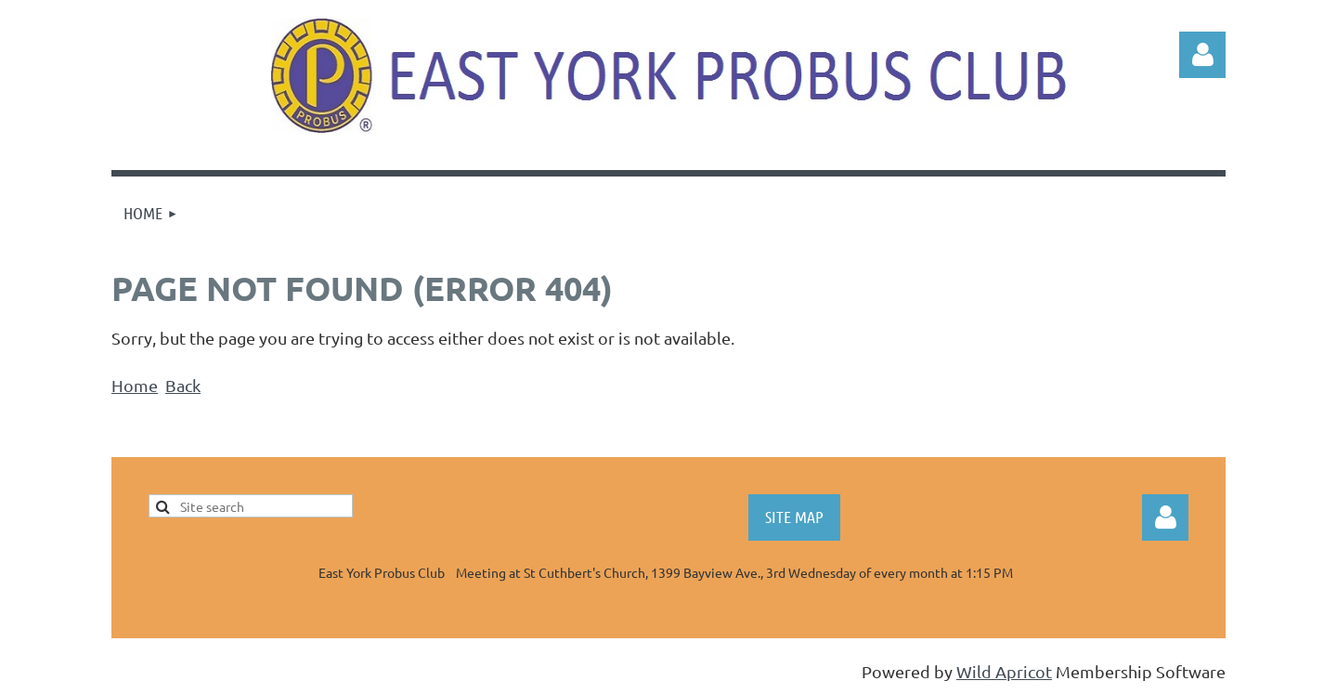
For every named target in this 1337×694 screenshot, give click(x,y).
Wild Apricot (1004, 671)
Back (183, 385)
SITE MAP (794, 516)
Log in (1202, 55)
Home (134, 385)
